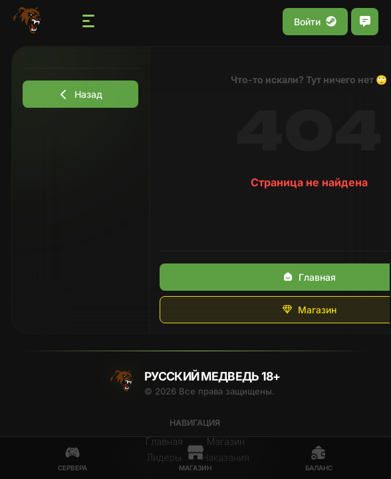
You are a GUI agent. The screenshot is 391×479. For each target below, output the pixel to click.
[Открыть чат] (364, 21)
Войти (315, 21)
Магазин (195, 458)
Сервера (72, 458)
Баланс (318, 458)
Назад (80, 94)
